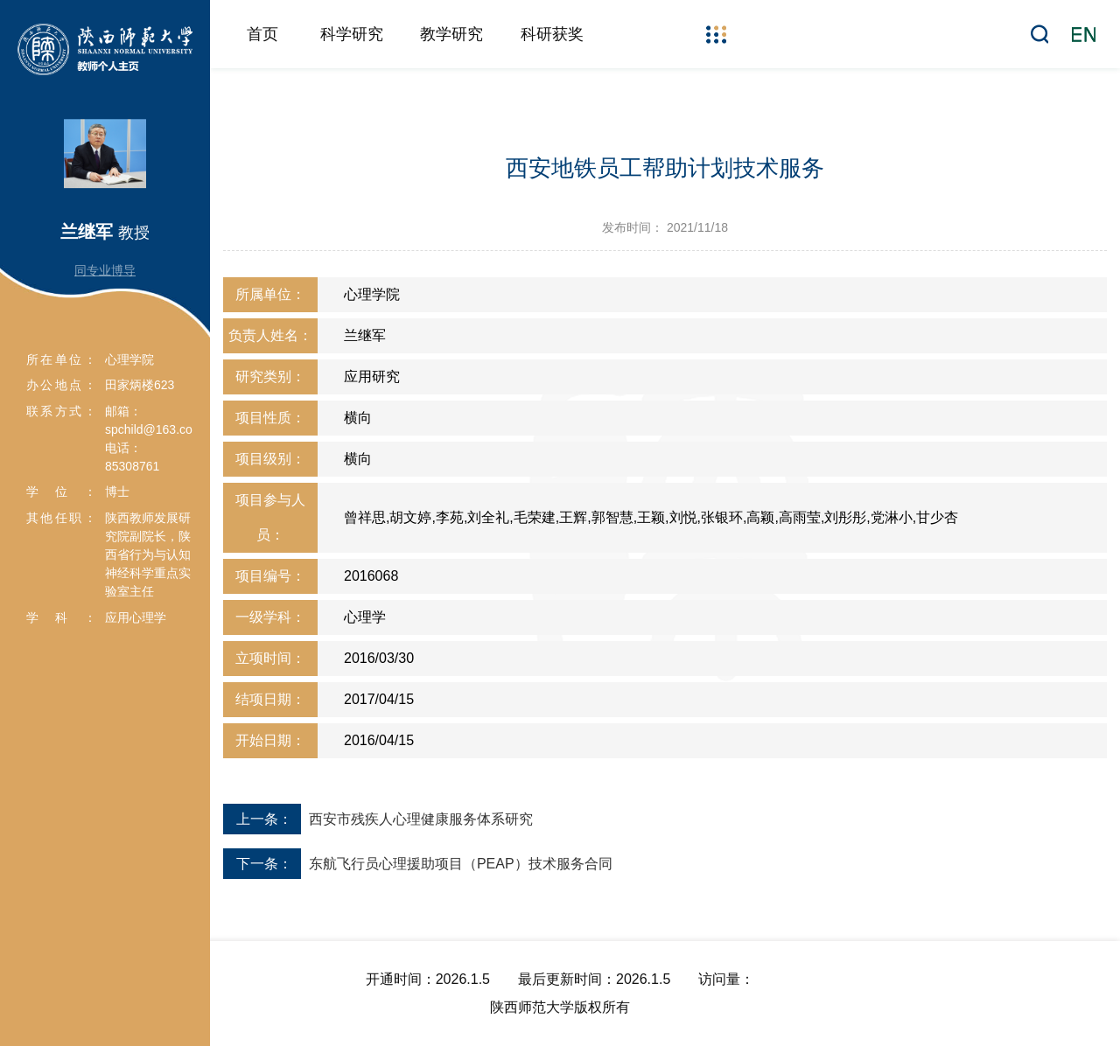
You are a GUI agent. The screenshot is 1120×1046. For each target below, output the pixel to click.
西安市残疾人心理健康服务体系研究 (421, 819)
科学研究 (351, 34)
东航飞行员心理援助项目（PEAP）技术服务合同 (460, 863)
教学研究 (451, 34)
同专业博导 (105, 270)
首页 (262, 34)
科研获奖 (552, 34)
